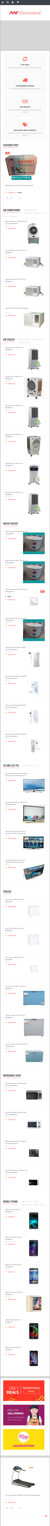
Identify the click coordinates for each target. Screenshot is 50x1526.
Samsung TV (30, 765)
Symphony (36, 1205)
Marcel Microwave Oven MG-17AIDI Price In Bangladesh (15, 1113)
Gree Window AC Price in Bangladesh (16, 308)
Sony (37, 765)
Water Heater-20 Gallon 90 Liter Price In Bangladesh (16, 532)
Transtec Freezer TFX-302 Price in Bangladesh (15, 987)
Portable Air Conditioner (32, 213)
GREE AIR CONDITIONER (30, 210)
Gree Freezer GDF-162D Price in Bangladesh (14, 929)
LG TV (24, 765)
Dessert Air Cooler (24, 339)
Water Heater (10, 523)
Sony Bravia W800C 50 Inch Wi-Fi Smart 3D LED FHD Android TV (15, 861)
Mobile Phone (10, 1201)
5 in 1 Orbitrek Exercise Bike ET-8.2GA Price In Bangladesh (22, 1495)
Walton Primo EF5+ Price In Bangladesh (13, 1238)
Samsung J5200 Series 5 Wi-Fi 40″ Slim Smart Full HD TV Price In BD (15, 832)
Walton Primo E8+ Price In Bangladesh (13, 1348)
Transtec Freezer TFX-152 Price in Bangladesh (15, 1016)
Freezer (7, 891)
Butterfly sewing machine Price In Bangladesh (19, 185)
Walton (6, 216)
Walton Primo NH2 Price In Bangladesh (13, 1266)
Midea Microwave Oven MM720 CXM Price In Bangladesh (16, 1171)
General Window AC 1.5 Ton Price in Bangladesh (16, 251)
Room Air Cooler (23, 343)
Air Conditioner (11, 210)
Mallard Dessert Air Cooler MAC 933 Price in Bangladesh (16, 222)
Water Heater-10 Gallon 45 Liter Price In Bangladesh (16, 590)
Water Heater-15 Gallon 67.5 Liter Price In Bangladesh (16, 561)
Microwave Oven (12, 1075)
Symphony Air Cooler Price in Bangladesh (14, 348)
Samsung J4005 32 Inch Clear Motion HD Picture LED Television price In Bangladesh (16, 775)
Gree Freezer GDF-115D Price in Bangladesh (14, 958)
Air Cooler (9, 339)
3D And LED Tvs (11, 765)
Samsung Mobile (26, 1205)
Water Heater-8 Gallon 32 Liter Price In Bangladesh (16, 619)
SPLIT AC (43, 213)
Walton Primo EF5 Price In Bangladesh (13, 1210)
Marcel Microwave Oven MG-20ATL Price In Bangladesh (16, 1084)
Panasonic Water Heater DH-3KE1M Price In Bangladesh (15, 735)
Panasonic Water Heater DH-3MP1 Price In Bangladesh (15, 706)
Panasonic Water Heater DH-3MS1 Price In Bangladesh (15, 648)
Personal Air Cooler (37, 339)
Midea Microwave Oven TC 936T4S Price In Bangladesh (15, 1142)
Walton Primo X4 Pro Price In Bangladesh (14, 1293)
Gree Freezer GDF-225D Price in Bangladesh (14, 900)
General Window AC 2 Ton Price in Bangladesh (15, 280)
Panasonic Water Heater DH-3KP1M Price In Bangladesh (15, 677)
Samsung (36, 1202)
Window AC (13, 216)
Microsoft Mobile (27, 1202)
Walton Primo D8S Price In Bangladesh (13, 1321)
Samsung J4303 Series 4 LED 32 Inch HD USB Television (16, 803)
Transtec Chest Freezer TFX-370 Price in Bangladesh (16, 1045)
